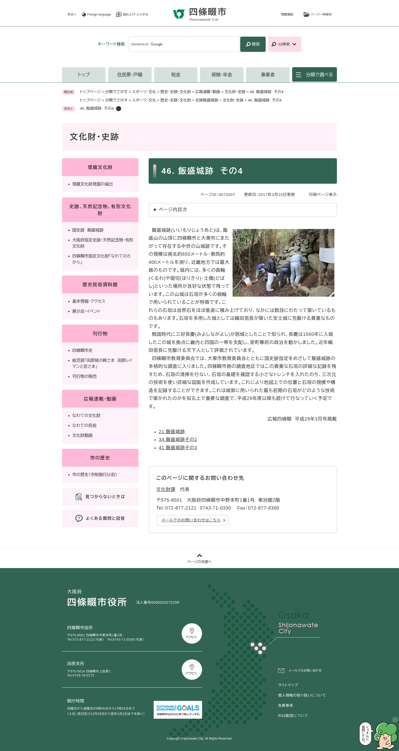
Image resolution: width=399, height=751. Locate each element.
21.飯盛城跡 (172, 431)
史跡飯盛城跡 (206, 100)
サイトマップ (288, 685)
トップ (84, 74)
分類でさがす (116, 92)
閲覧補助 (287, 14)
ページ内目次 (173, 209)
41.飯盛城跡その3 (178, 447)
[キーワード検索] (184, 44)
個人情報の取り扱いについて (302, 695)
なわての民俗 (84, 425)
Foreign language (99, 14)
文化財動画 (82, 435)
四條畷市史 (82, 350)
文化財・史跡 (235, 92)
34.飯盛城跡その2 (178, 439)
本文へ (72, 14)
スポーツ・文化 (144, 92)
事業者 (268, 74)
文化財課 (166, 489)
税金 (175, 74)
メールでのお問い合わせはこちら (191, 520)
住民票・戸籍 (129, 74)
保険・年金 (221, 74)
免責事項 (285, 705)
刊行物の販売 (84, 376)
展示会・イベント (86, 311)
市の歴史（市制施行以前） (94, 474)
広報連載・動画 (207, 92)
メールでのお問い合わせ (305, 670)
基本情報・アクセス (88, 301)
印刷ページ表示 (323, 194)
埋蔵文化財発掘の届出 (92, 184)
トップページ (90, 92)
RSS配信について (293, 716)
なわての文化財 (86, 415)
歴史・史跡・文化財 (175, 92)
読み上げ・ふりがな (135, 14)
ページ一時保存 (321, 14)
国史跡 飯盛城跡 (88, 230)
